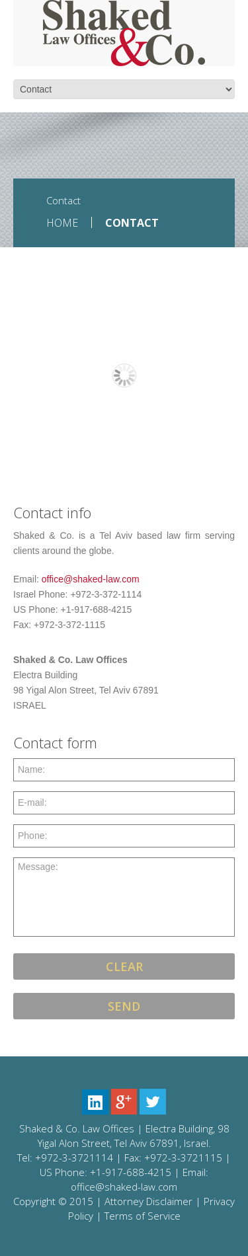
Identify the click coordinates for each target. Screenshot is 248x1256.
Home (62, 223)
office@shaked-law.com (91, 579)
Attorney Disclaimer (148, 1201)
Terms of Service (142, 1215)
